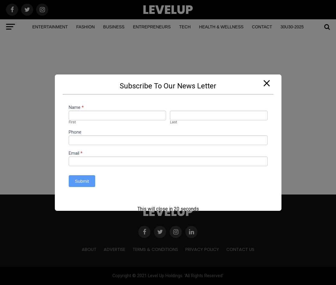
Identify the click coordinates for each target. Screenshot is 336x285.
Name (76, 107)
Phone (75, 132)
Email (76, 153)
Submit (82, 181)
